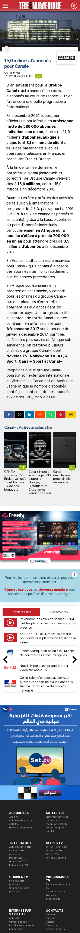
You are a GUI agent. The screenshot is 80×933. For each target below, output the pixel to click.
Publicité (51, 845)
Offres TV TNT (54, 778)
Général (50, 849)
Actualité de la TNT (20, 774)
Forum (12, 860)
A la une (14, 744)
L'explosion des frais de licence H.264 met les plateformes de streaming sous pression (48, 551)
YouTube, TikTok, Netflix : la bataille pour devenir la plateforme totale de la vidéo (48, 566)
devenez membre (53, 517)
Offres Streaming (56, 785)
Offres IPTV (52, 781)
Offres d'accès (18, 849)
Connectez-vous (18, 517)
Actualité (14, 845)
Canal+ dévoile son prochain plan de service (62, 477)
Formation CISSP (37, 879)
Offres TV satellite (56, 774)
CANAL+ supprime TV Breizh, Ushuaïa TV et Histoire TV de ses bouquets (15, 480)
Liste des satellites (57, 744)
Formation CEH (36, 875)
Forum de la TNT (18, 792)
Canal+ (10, 427)
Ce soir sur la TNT (56, 819)
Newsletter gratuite (20, 755)
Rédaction (52, 842)
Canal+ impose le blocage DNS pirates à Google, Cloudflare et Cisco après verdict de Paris (40, 482)
